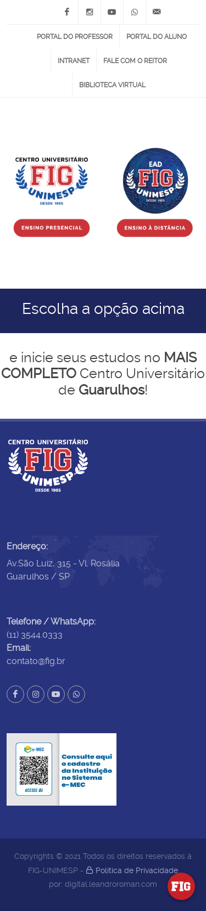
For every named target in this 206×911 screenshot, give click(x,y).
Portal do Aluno (156, 37)
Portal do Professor (75, 37)
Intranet (74, 61)
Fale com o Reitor (135, 61)
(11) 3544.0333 (35, 634)
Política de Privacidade (132, 870)
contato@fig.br (36, 661)
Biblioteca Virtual (112, 85)
